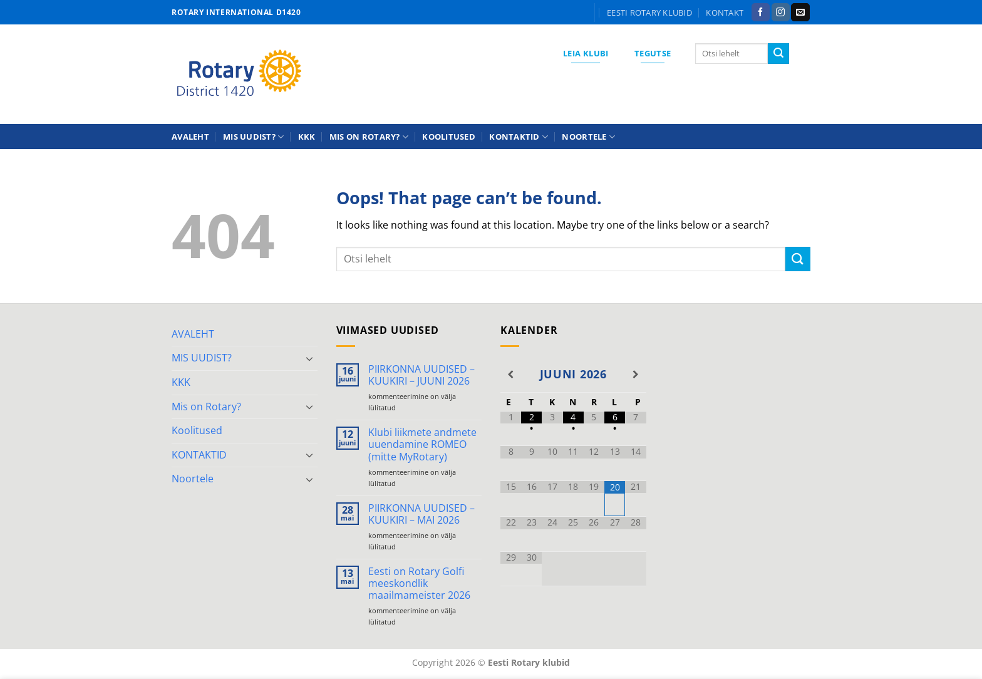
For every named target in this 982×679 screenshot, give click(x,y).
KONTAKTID (518, 137)
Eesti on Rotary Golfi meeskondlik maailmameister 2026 (419, 584)
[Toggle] (310, 358)
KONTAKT (724, 12)
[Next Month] (635, 374)
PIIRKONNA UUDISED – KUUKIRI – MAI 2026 (421, 514)
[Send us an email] (800, 12)
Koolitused (448, 136)
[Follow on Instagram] (781, 12)
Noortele (588, 137)
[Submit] (778, 54)
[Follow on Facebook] (761, 12)
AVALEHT (190, 136)
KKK (307, 136)
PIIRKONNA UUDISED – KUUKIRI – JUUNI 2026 (421, 375)
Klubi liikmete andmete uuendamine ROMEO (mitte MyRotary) (422, 445)
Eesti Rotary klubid (649, 12)
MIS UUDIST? (253, 137)
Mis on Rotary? (368, 137)
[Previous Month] (510, 374)
